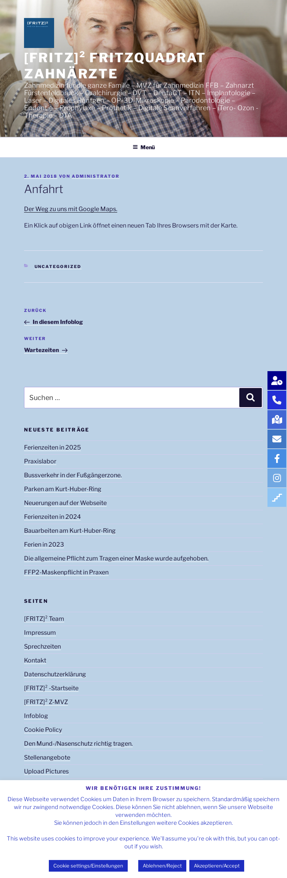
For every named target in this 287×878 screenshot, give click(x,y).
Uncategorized (58, 266)
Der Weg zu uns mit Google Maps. (70, 209)
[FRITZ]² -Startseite (51, 688)
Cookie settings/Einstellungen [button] (88, 866)
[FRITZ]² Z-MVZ (46, 702)
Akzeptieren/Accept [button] (217, 866)
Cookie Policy (43, 729)
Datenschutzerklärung (55, 674)
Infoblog (36, 715)
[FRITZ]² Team (44, 618)
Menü (144, 147)
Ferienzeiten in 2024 (52, 516)
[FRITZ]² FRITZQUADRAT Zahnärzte (115, 65)
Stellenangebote (47, 757)
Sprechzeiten (42, 646)
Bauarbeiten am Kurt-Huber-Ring (70, 530)
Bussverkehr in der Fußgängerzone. (73, 475)
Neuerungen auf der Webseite (65, 502)
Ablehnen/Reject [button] (162, 866)
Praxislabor (40, 461)
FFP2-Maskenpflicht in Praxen (66, 572)
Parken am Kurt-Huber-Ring (62, 489)
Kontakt (35, 660)
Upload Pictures (46, 771)
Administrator (95, 176)
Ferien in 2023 (44, 544)
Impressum (40, 632)
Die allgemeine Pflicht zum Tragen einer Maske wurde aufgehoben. (116, 558)
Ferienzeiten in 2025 (52, 447)
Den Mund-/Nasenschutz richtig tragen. (78, 743)
